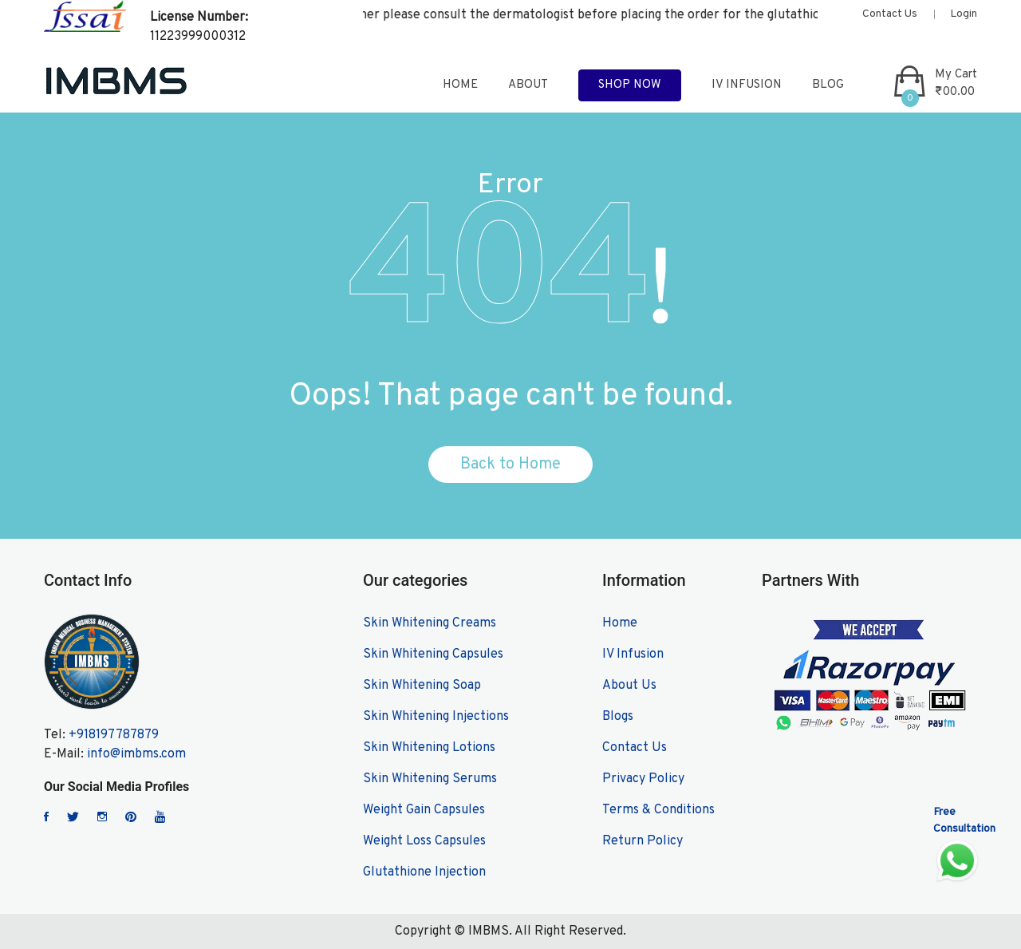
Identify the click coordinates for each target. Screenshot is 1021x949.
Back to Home (510, 464)
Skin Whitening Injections (436, 717)
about (528, 85)
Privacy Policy (643, 779)
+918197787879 (114, 735)
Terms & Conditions (658, 810)
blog (828, 85)
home (460, 85)
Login (963, 14)
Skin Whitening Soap (422, 686)
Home (619, 623)
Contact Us (889, 14)
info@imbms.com (136, 754)
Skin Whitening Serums (430, 779)
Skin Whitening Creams (429, 623)
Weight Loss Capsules (424, 841)
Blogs (617, 717)
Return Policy (642, 841)
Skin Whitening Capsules (433, 654)
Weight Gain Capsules (424, 810)
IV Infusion (747, 85)
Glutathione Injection (424, 872)
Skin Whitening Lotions (429, 748)
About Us (629, 686)
